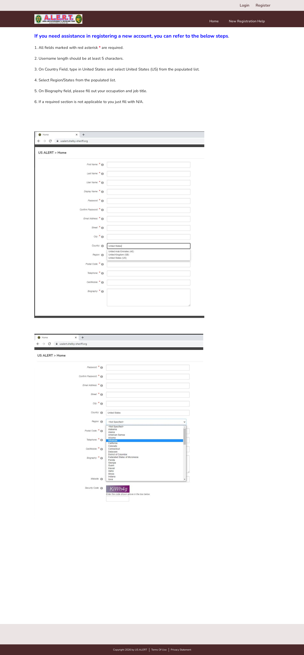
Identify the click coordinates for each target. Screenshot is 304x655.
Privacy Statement (181, 649)
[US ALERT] (58, 19)
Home (214, 21)
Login (244, 5)
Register (263, 5)
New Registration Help (247, 21)
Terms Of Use (159, 649)
